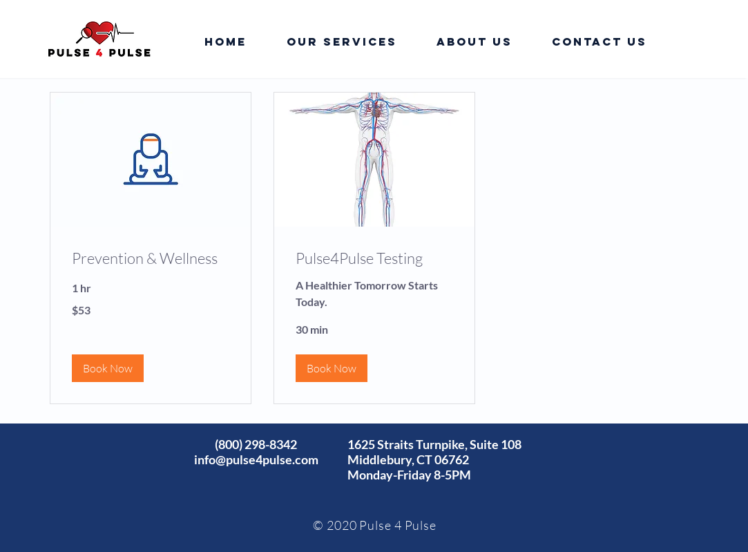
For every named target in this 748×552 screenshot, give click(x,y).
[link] (150, 258)
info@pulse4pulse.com (256, 459)
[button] (108, 368)
